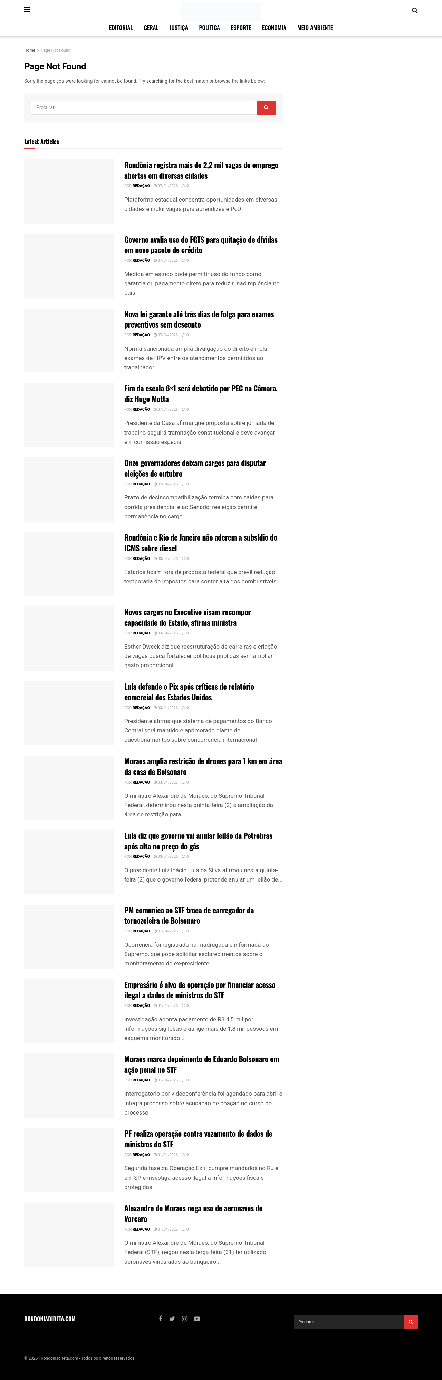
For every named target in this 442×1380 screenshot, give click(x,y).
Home (29, 50)
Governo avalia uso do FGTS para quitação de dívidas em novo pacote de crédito (200, 244)
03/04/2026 (166, 559)
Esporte (241, 27)
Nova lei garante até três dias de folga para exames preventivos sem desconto (199, 319)
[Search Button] (266, 108)
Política (209, 27)
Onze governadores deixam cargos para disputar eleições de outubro (195, 468)
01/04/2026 (166, 931)
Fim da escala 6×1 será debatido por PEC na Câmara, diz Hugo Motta (201, 393)
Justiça (179, 27)
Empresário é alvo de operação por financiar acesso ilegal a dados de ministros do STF (199, 990)
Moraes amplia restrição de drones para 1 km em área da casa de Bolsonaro (203, 766)
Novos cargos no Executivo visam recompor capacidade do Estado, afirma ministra (187, 617)
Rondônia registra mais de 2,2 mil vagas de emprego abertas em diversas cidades (201, 170)
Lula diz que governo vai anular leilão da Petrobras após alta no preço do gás (198, 841)
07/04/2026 (166, 186)
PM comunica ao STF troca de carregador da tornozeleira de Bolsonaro (189, 915)
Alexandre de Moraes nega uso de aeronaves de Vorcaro (193, 1213)
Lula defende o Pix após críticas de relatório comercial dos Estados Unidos (189, 691)
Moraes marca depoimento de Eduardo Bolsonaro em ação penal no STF (201, 1064)
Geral (151, 27)
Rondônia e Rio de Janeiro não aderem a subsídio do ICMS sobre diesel (200, 542)
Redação (141, 186)
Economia (274, 27)
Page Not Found (55, 50)
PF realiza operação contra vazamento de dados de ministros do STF (198, 1138)
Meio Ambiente (315, 27)
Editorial (121, 27)
